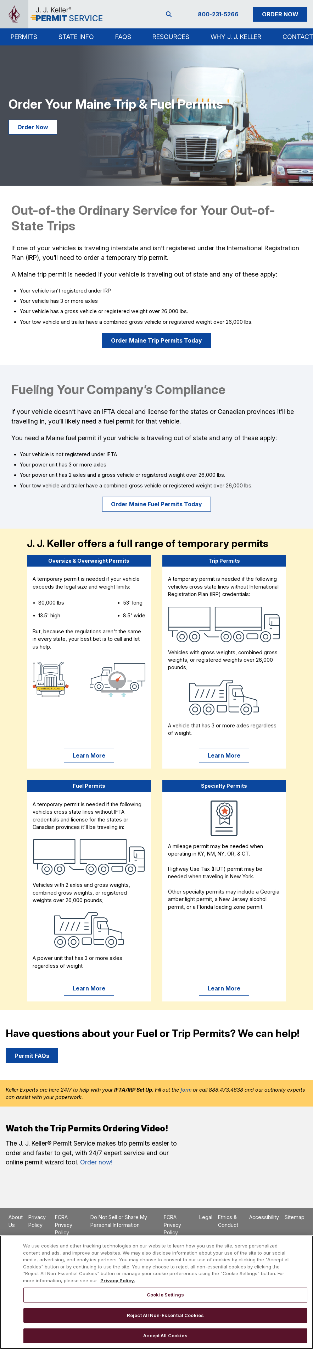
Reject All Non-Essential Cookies (165, 1315)
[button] (24, 36)
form (185, 1090)
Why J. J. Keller (236, 36)
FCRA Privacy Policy (63, 1224)
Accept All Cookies (165, 1335)
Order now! (96, 1162)
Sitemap (294, 1217)
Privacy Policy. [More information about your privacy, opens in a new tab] (117, 1280)
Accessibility (264, 1217)
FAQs (123, 36)
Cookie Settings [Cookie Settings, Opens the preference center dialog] (165, 1295)
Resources (170, 36)
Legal (205, 1217)
